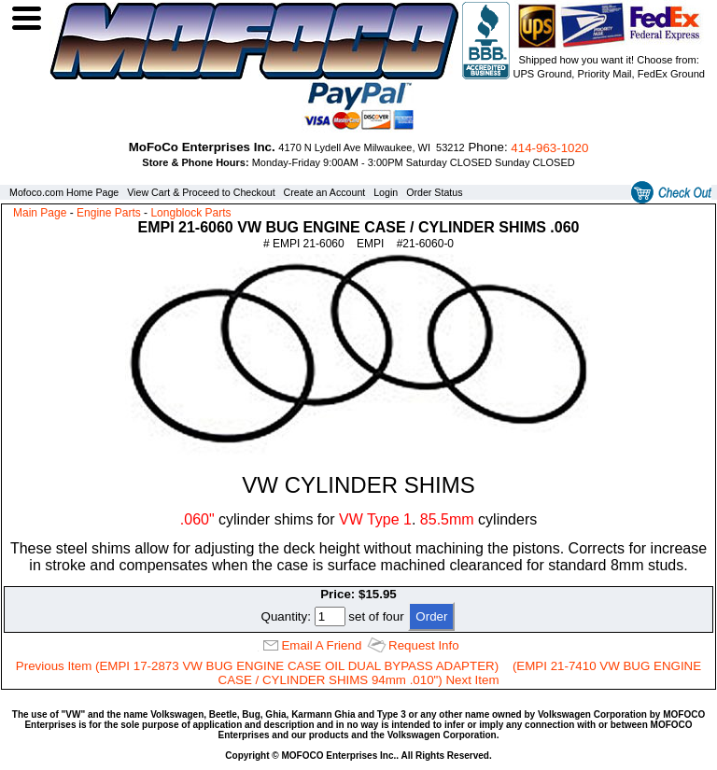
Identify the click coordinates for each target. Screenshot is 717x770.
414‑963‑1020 (549, 148)
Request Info (423, 645)
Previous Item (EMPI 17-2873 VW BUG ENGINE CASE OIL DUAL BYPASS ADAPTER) (257, 666)
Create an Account (325, 192)
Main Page (39, 212)
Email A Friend (321, 645)
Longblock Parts (190, 212)
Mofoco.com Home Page (64, 192)
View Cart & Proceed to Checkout (201, 192)
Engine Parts (109, 212)
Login (385, 192)
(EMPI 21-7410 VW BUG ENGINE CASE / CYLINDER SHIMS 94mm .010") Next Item (460, 673)
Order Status (434, 192)
